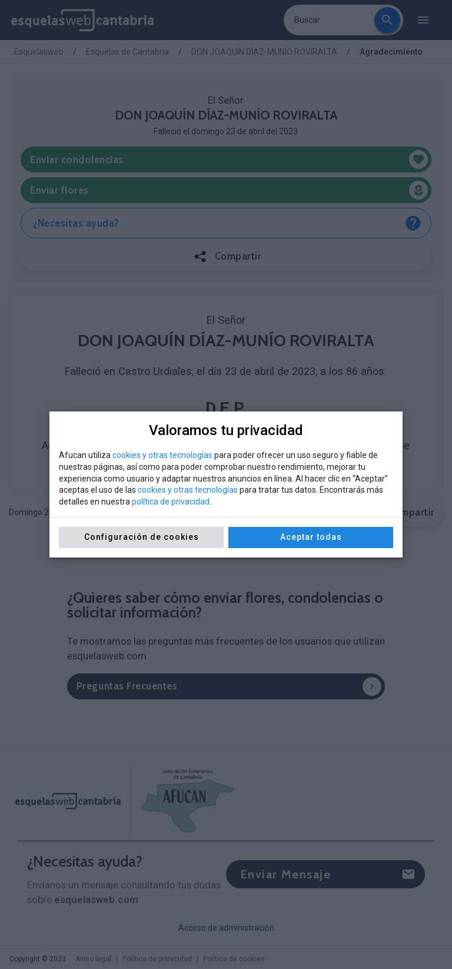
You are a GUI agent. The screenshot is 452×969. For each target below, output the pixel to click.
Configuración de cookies (141, 537)
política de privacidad (171, 501)
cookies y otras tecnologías (162, 455)
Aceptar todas (311, 537)
